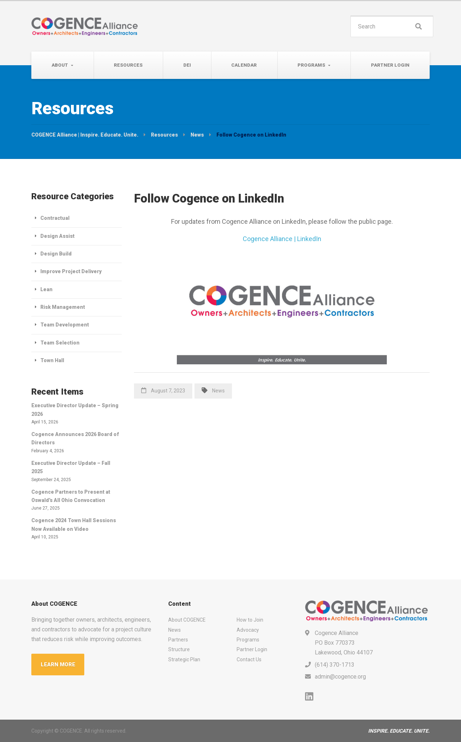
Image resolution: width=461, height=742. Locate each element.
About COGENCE (187, 620)
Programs (311, 65)
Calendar (244, 65)
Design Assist (57, 236)
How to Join (250, 620)
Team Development (64, 325)
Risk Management (62, 307)
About (60, 65)
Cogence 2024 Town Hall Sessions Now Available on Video (73, 524)
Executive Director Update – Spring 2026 (74, 410)
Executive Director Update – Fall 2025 (70, 467)
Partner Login (390, 65)
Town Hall (52, 360)
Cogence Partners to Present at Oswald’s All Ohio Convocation (70, 496)
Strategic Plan (184, 659)
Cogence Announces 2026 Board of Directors (75, 438)
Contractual (55, 218)
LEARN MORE (58, 664)
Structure (179, 649)
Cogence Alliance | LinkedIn (282, 239)
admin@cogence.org (340, 676)
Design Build (56, 254)
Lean (46, 289)
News (218, 391)
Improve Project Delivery (71, 271)
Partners (178, 640)
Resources (128, 65)
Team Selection (60, 343)
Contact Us (249, 659)
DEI (187, 65)
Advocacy (248, 630)
